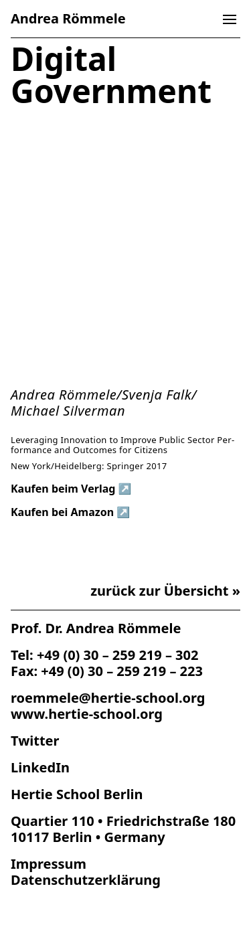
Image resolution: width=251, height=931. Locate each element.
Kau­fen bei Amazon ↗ (70, 512)
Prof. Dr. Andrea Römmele (96, 628)
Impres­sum (48, 864)
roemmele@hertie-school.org (108, 698)
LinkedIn (40, 767)
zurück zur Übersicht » (165, 591)
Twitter (35, 741)
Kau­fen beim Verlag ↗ (71, 489)
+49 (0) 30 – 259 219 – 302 (118, 655)
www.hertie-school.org (87, 714)
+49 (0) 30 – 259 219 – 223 (122, 671)
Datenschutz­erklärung (86, 880)
